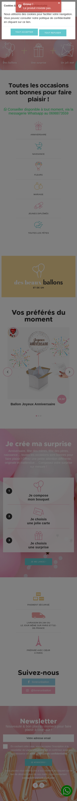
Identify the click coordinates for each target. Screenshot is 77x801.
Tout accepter (24, 32)
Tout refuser (53, 33)
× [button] (59, 2)
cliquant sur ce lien (19, 22)
